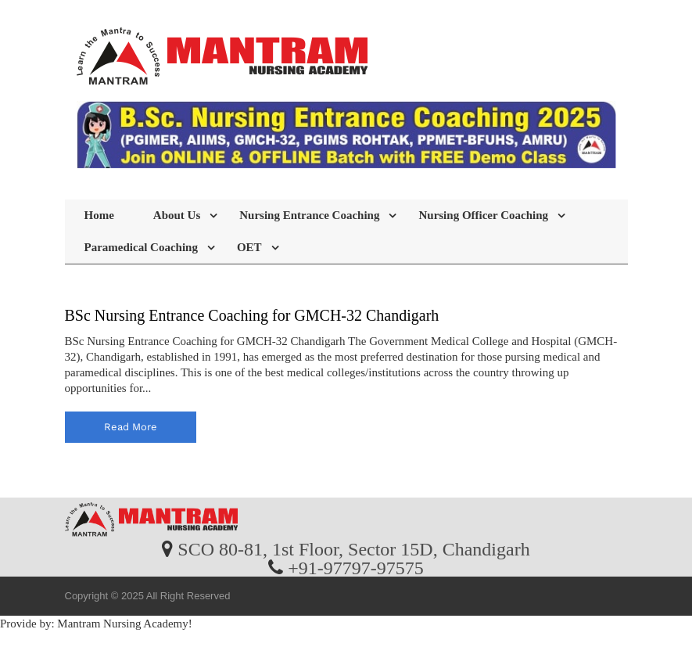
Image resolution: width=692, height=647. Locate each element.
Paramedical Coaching (141, 247)
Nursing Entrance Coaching (309, 215)
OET (249, 247)
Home (99, 215)
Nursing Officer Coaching (483, 215)
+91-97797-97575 (356, 567)
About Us (176, 215)
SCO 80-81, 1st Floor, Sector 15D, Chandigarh (353, 548)
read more (130, 427)
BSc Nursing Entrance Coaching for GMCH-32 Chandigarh (252, 315)
